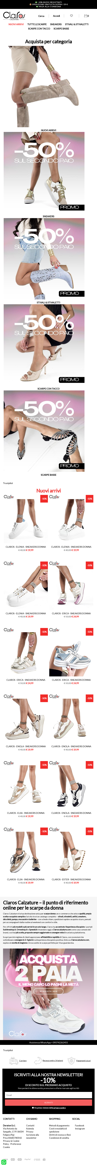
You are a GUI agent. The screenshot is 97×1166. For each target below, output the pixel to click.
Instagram (80, 1128)
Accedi (56, 15)
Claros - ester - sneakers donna (71, 879)
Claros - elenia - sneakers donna (26, 546)
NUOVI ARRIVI (16, 24)
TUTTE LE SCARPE (37, 24)
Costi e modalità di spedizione (58, 1130)
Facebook (79, 1125)
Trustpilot (8, 483)
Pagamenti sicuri (83, 1060)
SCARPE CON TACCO (39, 28)
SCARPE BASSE (61, 28)
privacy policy (60, 1108)
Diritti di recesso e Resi (60, 1134)
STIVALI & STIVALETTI (77, 24)
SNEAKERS (56, 24)
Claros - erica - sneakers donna (71, 613)
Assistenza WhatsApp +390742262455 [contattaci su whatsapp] (48, 1042)
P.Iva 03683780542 (12, 1138)
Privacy (29, 1131)
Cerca (41, 16)
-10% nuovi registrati (48, 2)
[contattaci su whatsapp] (3, 1162)
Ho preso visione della (50, 1108)
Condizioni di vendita (59, 1138)
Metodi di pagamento (59, 1125)
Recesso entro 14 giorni (53, 1060)
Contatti (30, 1125)
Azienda (30, 1128)
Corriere (23, 1060)
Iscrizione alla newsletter (32, 1136)
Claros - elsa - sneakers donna (25, 813)
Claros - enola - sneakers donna (26, 746)
